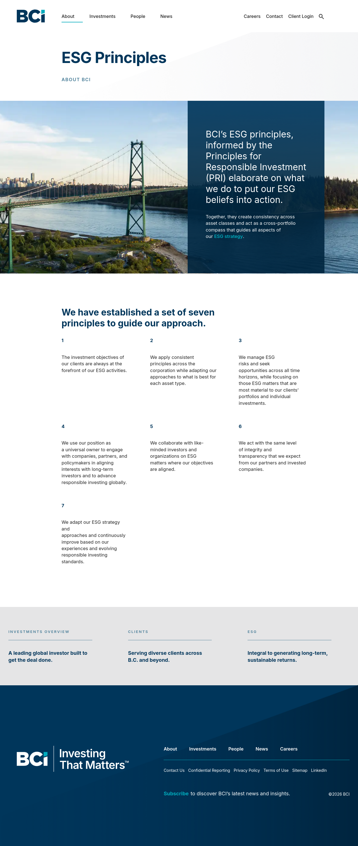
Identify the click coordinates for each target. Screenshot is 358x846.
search (321, 21)
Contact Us (174, 770)
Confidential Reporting (209, 770)
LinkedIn (319, 770)
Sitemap (299, 770)
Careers (252, 16)
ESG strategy (228, 236)
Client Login (301, 16)
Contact (274, 16)
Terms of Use (276, 770)
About (68, 16)
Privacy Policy (247, 770)
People (138, 16)
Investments (103, 16)
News (166, 16)
